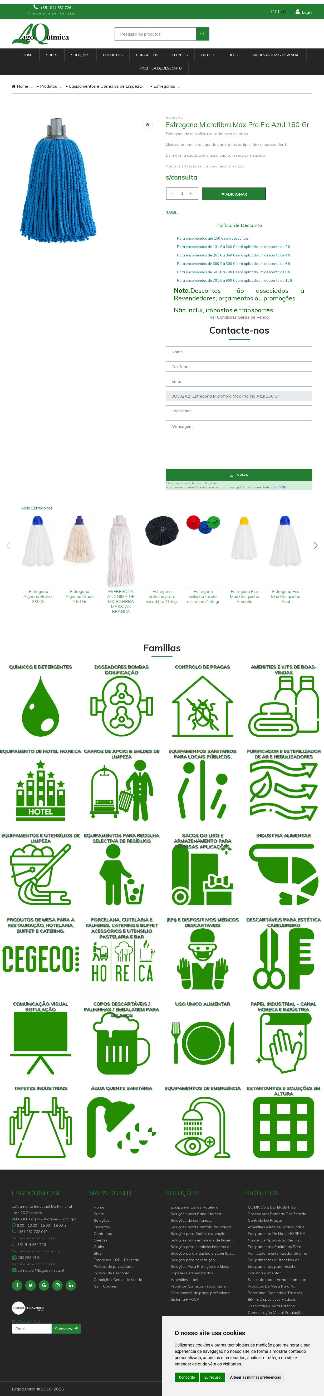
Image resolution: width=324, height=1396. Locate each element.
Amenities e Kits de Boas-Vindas (276, 1227)
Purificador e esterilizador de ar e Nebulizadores (277, 1253)
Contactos (147, 55)
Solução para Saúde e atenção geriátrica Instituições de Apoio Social (198, 1234)
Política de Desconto (161, 68)
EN (283, 11)
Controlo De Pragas (265, 1220)
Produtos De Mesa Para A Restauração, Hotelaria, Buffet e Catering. (276, 1286)
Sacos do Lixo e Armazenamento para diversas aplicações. (277, 1280)
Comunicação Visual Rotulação (275, 1312)
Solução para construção (193, 1260)
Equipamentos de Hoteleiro (194, 1207)
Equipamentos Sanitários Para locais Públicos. (274, 1247)
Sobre (52, 55)
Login (304, 12)
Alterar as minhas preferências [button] (255, 1377)
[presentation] (239, 458)
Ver (213, 317)
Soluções (80, 55)
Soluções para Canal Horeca (196, 1213)
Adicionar (234, 194)
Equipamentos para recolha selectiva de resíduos (272, 1267)
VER (282, 487)
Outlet (208, 55)
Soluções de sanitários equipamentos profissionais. (195, 1221)
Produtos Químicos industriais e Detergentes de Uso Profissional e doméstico (200, 1286)
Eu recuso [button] (212, 1377)
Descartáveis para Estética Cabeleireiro (271, 1306)
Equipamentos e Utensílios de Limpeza (104, 86)
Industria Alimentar (264, 1273)
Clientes (180, 55)
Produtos (113, 55)
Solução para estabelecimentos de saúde (201, 1247)
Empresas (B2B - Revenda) (276, 55)
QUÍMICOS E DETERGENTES (272, 1207)
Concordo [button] (187, 1377)
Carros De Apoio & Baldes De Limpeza (274, 1240)
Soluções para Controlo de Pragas (201, 1227)
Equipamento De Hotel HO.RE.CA (276, 1233)
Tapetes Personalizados (192, 1273)
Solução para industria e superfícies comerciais (202, 1253)
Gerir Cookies (105, 1286)
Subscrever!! (66, 1328)
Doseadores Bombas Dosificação (277, 1213)
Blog (233, 55)
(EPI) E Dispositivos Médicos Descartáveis (272, 1300)
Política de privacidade (114, 1266)
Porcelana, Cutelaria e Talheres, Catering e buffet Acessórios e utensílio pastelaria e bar (275, 1293)
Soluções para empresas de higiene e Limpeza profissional (202, 1240)
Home (28, 55)
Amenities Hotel (184, 1279)
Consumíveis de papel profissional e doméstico (202, 1293)
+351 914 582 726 (52, 7)
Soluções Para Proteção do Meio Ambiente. (199, 1267)
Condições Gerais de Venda (118, 1279)
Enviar (239, 475)
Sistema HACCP (185, 1299)
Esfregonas (162, 86)
